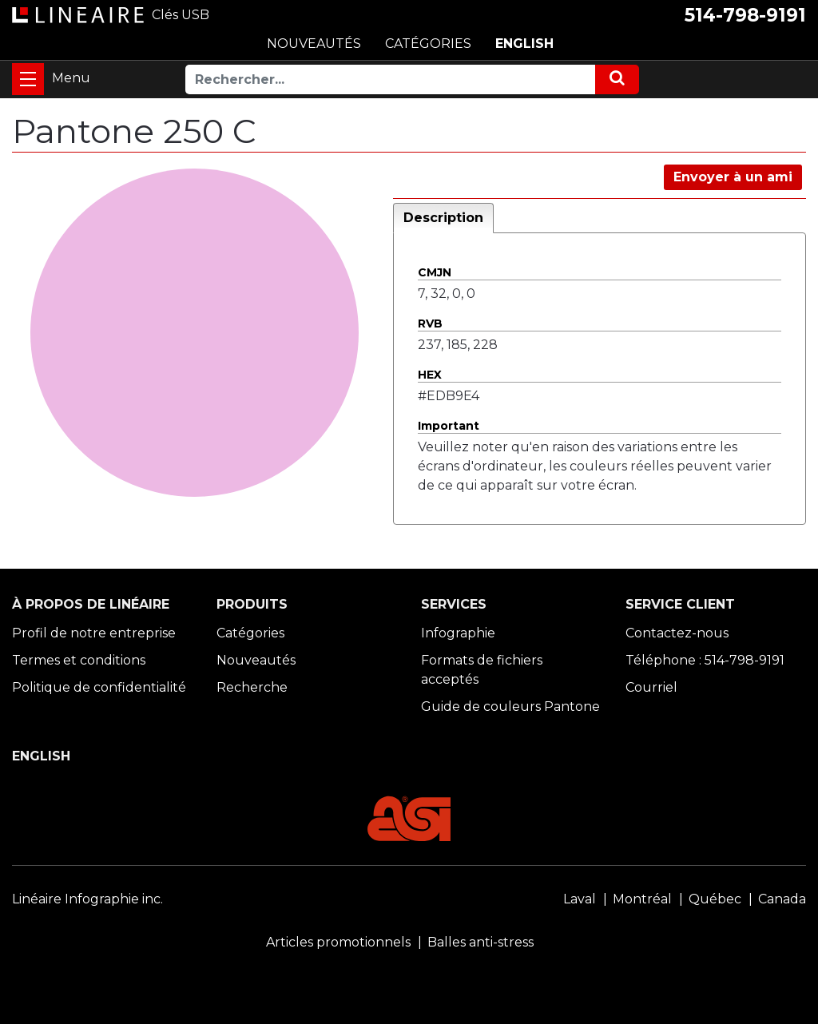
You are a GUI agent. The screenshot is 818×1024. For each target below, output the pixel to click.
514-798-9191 (745, 15)
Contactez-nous (677, 633)
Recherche (252, 687)
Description (443, 217)
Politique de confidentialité (99, 687)
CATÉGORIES (428, 43)
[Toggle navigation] (28, 79)
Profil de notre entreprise (94, 633)
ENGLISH (524, 43)
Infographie (458, 633)
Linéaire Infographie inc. (87, 899)
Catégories (250, 633)
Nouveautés (256, 660)
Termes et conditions (78, 660)
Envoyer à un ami (732, 177)
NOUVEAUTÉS (314, 43)
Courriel (651, 687)
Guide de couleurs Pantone (510, 706)
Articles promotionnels (338, 942)
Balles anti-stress (480, 942)
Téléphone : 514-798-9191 (704, 660)
